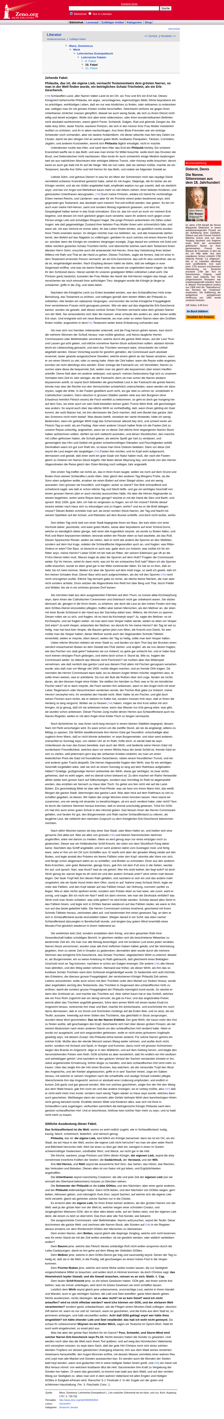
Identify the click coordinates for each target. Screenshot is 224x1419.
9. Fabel (90, 61)
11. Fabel (91, 68)
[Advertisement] (204, 10)
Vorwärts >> (168, 36)
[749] (156, 1363)
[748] (147, 1224)
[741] (90, 323)
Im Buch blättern (197, 311)
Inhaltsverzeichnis (56, 39)
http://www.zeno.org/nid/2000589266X (78, 1400)
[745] (112, 835)
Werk (76, 49)
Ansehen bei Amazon (200, 317)
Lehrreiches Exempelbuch (95, 53)
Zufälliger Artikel (112, 22)
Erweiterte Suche (129, 4)
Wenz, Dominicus (81, 46)
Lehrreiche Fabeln (93, 57)
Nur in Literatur (100, 14)
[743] (163, 574)
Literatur (54, 35)
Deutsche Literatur (68, 1407)
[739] (47, 96)
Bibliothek (78, 14)
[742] (96, 451)
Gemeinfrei (64, 1403)
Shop (148, 22)
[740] (98, 194)
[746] (157, 963)
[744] (110, 703)
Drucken (174, 29)
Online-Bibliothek (20, 10)
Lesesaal (92, 22)
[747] (167, 1089)
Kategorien (134, 22)
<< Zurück (150, 36)
